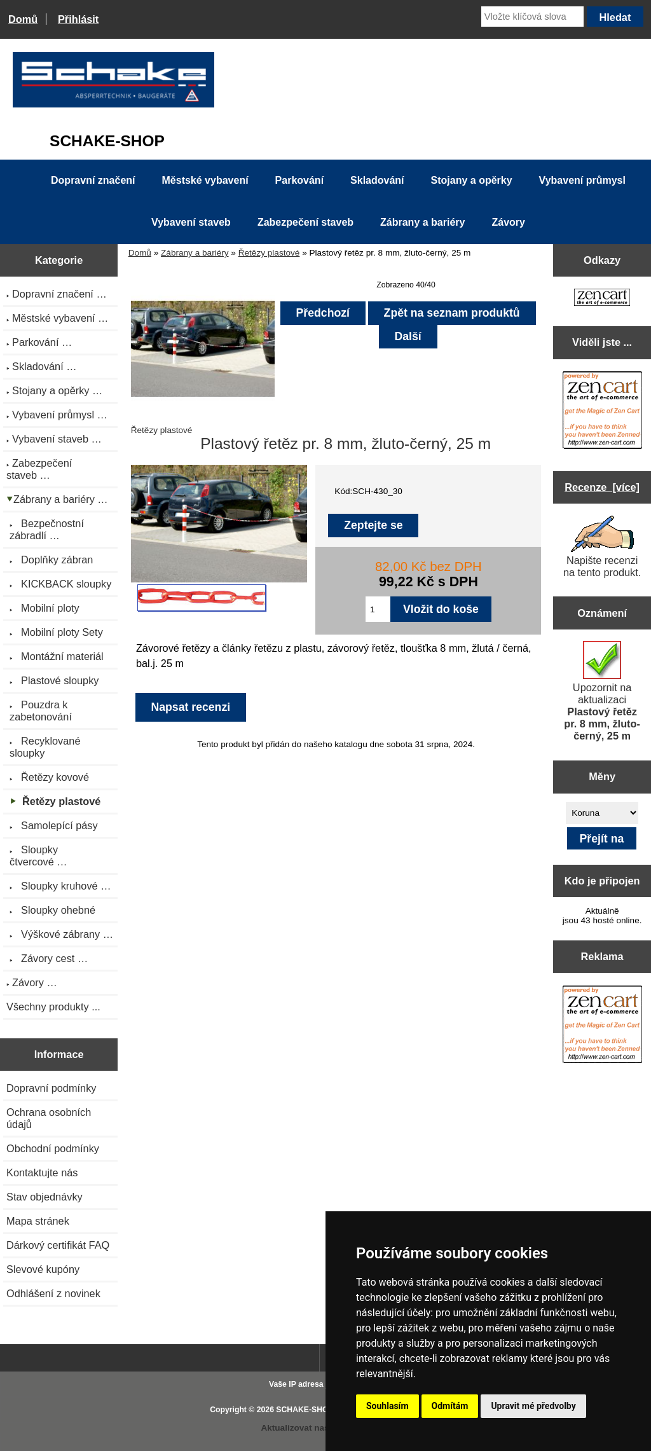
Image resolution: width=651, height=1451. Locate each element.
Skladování (377, 180)
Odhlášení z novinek (53, 1293)
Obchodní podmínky (52, 1148)
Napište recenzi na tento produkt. (602, 547)
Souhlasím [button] (387, 1406)
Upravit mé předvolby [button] (533, 1406)
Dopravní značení (93, 180)
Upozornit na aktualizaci (602, 691)
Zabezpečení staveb (305, 222)
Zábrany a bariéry (195, 253)
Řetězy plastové (269, 253)
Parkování (299, 180)
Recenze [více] (602, 487)
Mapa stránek (37, 1221)
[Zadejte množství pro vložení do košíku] (378, 609)
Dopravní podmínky (51, 1088)
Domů (23, 19)
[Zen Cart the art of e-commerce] (602, 298)
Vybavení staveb (191, 222)
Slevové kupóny (42, 1269)
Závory (507, 222)
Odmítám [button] (450, 1406)
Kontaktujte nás (42, 1172)
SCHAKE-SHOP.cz (309, 1409)
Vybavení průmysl (582, 180)
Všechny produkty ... (53, 1006)
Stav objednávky (44, 1196)
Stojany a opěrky (471, 180)
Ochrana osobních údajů (48, 1118)
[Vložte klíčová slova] (532, 16)
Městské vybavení (205, 180)
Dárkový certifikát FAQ (57, 1245)
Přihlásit (78, 19)
